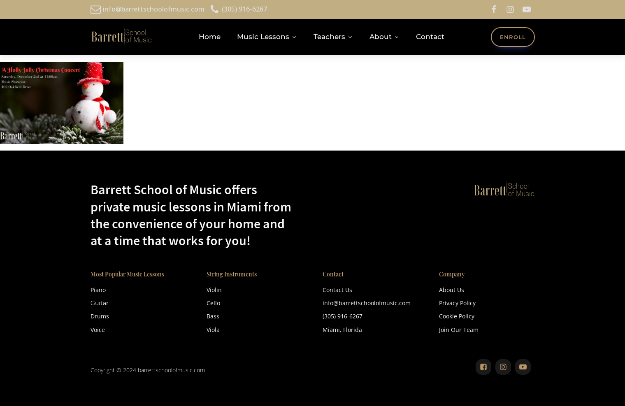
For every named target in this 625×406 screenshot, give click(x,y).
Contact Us (337, 290)
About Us (451, 290)
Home (210, 36)
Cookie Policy (456, 316)
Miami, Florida (342, 330)
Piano (98, 290)
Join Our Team (459, 330)
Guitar (100, 303)
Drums (100, 316)
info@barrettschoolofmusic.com (367, 303)
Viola (213, 330)
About (384, 36)
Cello (213, 303)
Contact (430, 36)
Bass (213, 316)
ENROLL (513, 37)
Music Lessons (267, 36)
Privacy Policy (457, 303)
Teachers (333, 36)
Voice (98, 330)
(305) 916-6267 (342, 316)
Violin (214, 290)
